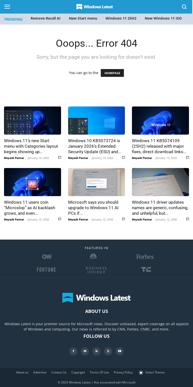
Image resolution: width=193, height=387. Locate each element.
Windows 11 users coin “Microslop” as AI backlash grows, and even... (29, 208)
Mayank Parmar (14, 158)
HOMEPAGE (112, 73)
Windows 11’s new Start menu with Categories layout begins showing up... (31, 146)
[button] (184, 7)
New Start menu (83, 18)
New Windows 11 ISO (163, 18)
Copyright (78, 372)
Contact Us (59, 372)
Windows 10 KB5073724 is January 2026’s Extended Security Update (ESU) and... (94, 146)
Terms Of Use (99, 372)
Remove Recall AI (46, 18)
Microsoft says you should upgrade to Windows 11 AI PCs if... (93, 208)
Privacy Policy (123, 372)
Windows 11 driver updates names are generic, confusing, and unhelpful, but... (160, 208)
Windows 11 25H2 (121, 18)
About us (22, 372)
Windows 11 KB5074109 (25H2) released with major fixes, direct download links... (159, 146)
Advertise (39, 372)
